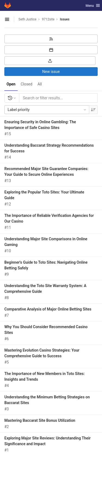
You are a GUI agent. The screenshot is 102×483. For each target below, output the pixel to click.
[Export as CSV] (49, 60)
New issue (51, 71)
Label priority (47, 109)
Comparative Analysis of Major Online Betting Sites (47, 309)
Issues (64, 19)
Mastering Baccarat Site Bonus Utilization (39, 420)
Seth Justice (27, 19)
